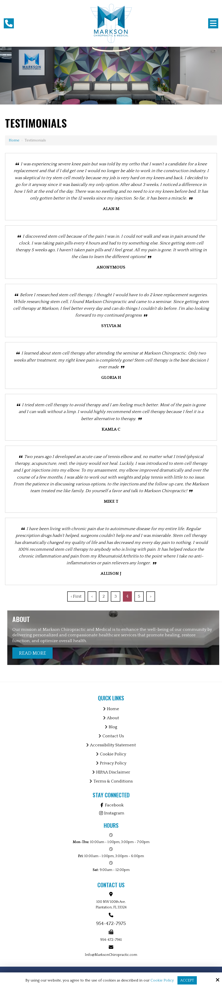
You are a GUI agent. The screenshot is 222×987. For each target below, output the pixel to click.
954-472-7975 (111, 923)
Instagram (111, 813)
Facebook (111, 805)
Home (14, 140)
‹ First (76, 596)
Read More (32, 653)
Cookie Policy (162, 980)
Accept (187, 980)
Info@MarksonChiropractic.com (111, 955)
